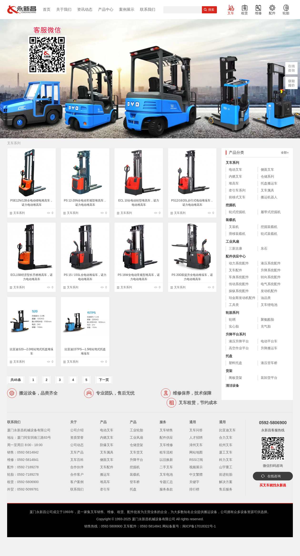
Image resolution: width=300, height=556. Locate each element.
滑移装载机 (237, 234)
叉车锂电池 (269, 305)
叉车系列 (19, 213)
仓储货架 (136, 445)
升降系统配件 (271, 270)
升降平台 (136, 460)
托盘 (229, 356)
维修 (258, 13)
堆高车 (234, 183)
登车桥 (135, 482)
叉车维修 (166, 445)
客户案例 (77, 482)
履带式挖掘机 (271, 212)
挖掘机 (231, 205)
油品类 (266, 298)
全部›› (285, 152)
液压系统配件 (271, 263)
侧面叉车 (267, 169)
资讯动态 (84, 9)
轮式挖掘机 (237, 212)
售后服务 (225, 489)
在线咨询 (274, 476)
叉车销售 (166, 430)
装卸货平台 (269, 378)
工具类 (234, 305)
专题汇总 (166, 482)
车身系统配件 (239, 277)
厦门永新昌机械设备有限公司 (153, 519)
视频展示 (196, 467)
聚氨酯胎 (267, 319)
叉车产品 (77, 452)
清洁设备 (232, 385)
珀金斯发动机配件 (242, 298)
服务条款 (166, 489)
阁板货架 (235, 378)
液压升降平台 (239, 341)
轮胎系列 (232, 312)
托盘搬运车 (269, 183)
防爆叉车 (106, 445)
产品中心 (105, 9)
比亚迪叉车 (227, 430)
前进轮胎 (225, 474)
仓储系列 (267, 176)
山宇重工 (225, 467)
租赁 (244, 13)
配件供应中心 (236, 256)
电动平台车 (269, 341)
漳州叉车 (196, 445)
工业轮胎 (136, 430)
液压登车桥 (269, 363)
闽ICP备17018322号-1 (199, 526)
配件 (272, 13)
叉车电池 (166, 474)
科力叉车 (225, 460)
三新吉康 (235, 248)
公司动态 (77, 445)
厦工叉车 (225, 452)
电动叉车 (235, 169)
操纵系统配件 (239, 291)
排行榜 (194, 489)
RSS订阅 (196, 460)
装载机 (231, 220)
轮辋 (232, 319)
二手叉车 (166, 467)
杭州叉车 (225, 445)
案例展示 (126, 9)
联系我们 (147, 9)
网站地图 (196, 452)
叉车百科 (77, 460)
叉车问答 (196, 430)
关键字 (194, 482)
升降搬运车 (269, 348)
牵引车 (105, 489)
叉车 (230, 13)
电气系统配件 (271, 284)
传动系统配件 (239, 284)
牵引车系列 (237, 190)
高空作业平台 (239, 348)
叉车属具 (267, 190)
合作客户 (77, 474)
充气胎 (266, 326)
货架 (229, 371)
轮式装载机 (269, 234)
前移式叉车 (237, 197)
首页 (46, 9)
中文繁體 (196, 474)
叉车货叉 (136, 452)
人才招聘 (196, 437)
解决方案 (225, 482)
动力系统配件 (239, 263)
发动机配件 (269, 291)
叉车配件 (235, 270)
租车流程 (166, 452)
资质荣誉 (77, 437)
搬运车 (105, 474)
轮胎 (286, 13)
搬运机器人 (269, 197)
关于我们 (63, 9)
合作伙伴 (77, 467)
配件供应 (166, 437)
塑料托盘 (235, 363)
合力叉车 (225, 437)
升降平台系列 (236, 334)
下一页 (104, 380)
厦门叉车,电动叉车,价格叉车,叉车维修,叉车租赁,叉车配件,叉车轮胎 (21, 9)
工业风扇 (232, 241)
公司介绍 (77, 430)
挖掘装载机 (269, 227)
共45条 (15, 380)
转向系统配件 (271, 277)
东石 (264, 248)
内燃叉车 (235, 176)
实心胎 (234, 326)
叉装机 (234, 227)
